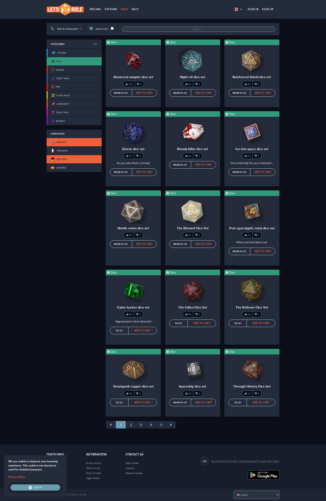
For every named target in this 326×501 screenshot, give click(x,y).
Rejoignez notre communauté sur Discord (245, 461)
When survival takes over (251, 242)
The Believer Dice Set (252, 307)
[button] (238, 9)
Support (130, 468)
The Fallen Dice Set (192, 307)
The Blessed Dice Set (193, 228)
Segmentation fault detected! (133, 321)
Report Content (134, 473)
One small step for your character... (251, 163)
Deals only (98, 29)
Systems (111, 9)
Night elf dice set (192, 77)
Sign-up (268, 9)
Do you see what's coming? (133, 163)
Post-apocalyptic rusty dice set (252, 228)
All (95, 43)
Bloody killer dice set (192, 149)
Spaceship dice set (192, 386)
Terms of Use (93, 468)
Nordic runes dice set (133, 228)
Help (135, 9)
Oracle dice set (133, 149)
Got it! (35, 487)
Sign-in (253, 9)
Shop (124, 9)
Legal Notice (93, 478)
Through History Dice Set (252, 386)
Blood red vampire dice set (133, 77)
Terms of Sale (93, 473)
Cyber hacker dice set (133, 307)
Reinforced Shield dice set (251, 77)
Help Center (132, 463)
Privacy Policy (93, 463)
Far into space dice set (251, 149)
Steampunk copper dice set (133, 386)
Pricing (95, 9)
